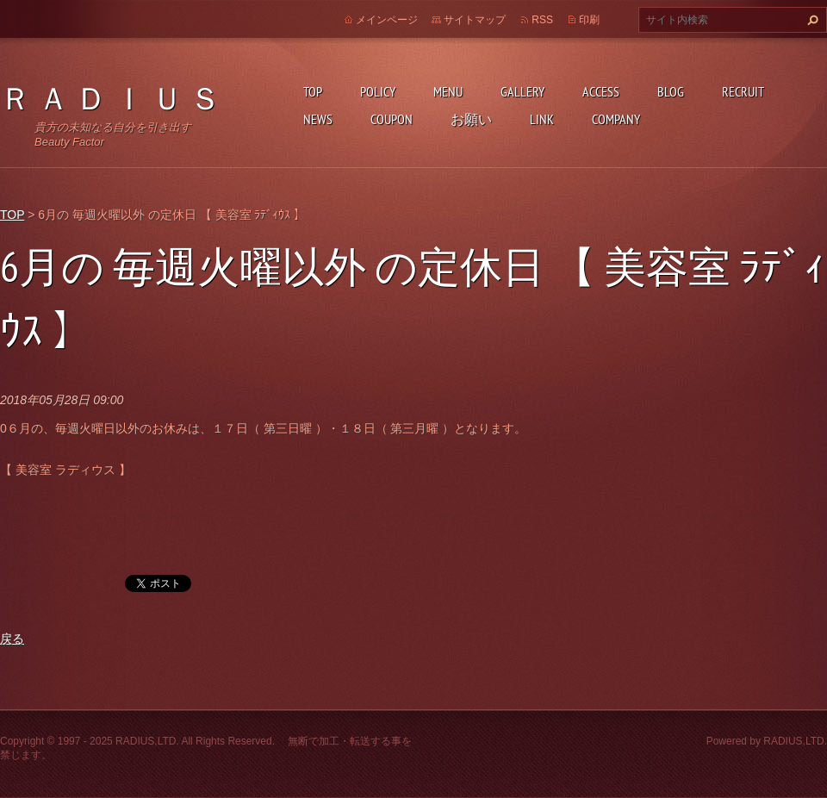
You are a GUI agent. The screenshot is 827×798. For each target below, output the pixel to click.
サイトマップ (475, 20)
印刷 (589, 20)
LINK (542, 119)
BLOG (670, 91)
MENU (448, 91)
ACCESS (600, 91)
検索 (811, 20)
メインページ (387, 20)
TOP (312, 91)
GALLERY (522, 91)
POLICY (377, 91)
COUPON (391, 119)
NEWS (318, 119)
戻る (12, 638)
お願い (471, 119)
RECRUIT (743, 91)
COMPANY (616, 119)
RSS (542, 20)
